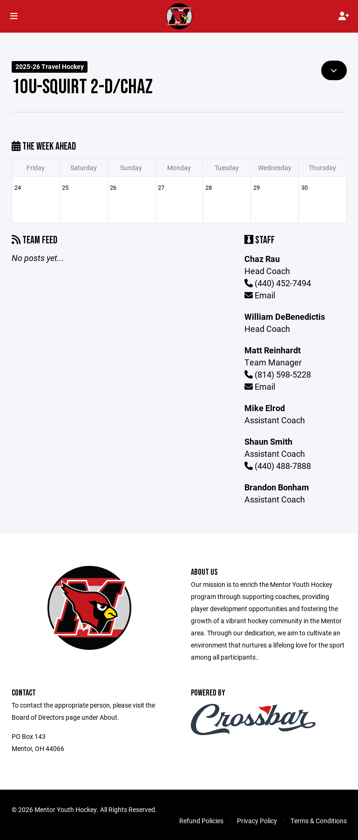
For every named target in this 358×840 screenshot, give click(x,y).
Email (259, 295)
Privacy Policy (257, 820)
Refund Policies (201, 820)
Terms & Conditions (318, 820)
